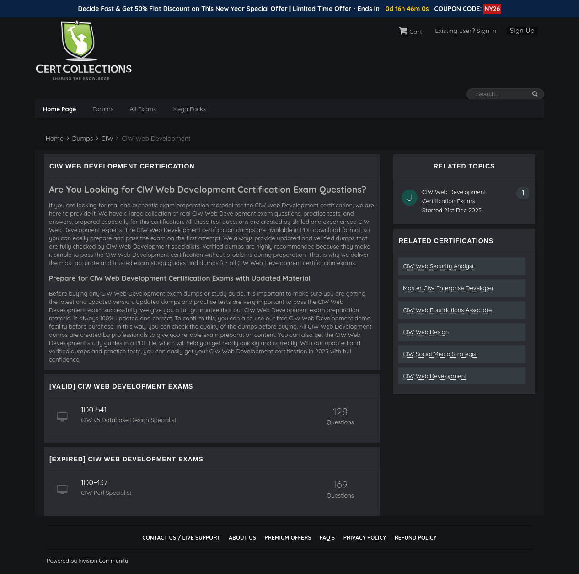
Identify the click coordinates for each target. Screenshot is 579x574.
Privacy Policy (364, 537)
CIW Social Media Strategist (440, 353)
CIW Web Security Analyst (438, 266)
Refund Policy (416, 537)
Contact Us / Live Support (181, 537)
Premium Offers (287, 537)
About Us (242, 537)
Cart (410, 31)
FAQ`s (327, 537)
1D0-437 (94, 482)
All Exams (143, 109)
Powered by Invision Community (87, 560)
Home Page (59, 109)
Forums (102, 109)
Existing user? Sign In (465, 31)
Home (54, 138)
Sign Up (522, 30)
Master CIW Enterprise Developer (448, 288)
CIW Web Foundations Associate (447, 310)
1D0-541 (94, 409)
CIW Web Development (435, 375)
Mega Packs (189, 109)
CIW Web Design (426, 332)
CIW (104, 138)
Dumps (80, 138)
